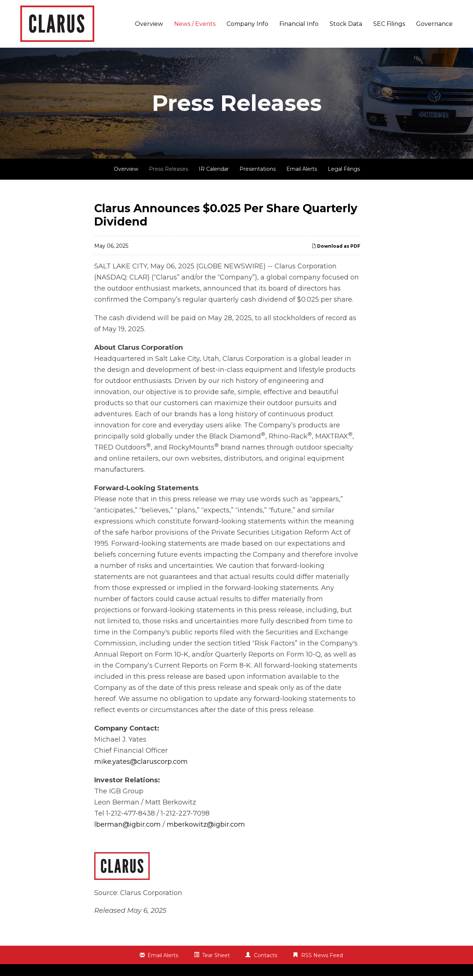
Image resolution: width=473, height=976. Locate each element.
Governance (434, 23)
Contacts (265, 955)
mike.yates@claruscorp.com (141, 762)
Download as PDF (336, 246)
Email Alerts (301, 169)
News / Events (194, 23)
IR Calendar (214, 169)
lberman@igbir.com (127, 824)
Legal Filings (344, 169)
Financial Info (299, 23)
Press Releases (168, 169)
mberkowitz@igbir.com (206, 824)
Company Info (247, 23)
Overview (149, 23)
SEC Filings (389, 23)
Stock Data (346, 23)
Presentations (257, 169)
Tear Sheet (216, 955)
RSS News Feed (322, 955)
